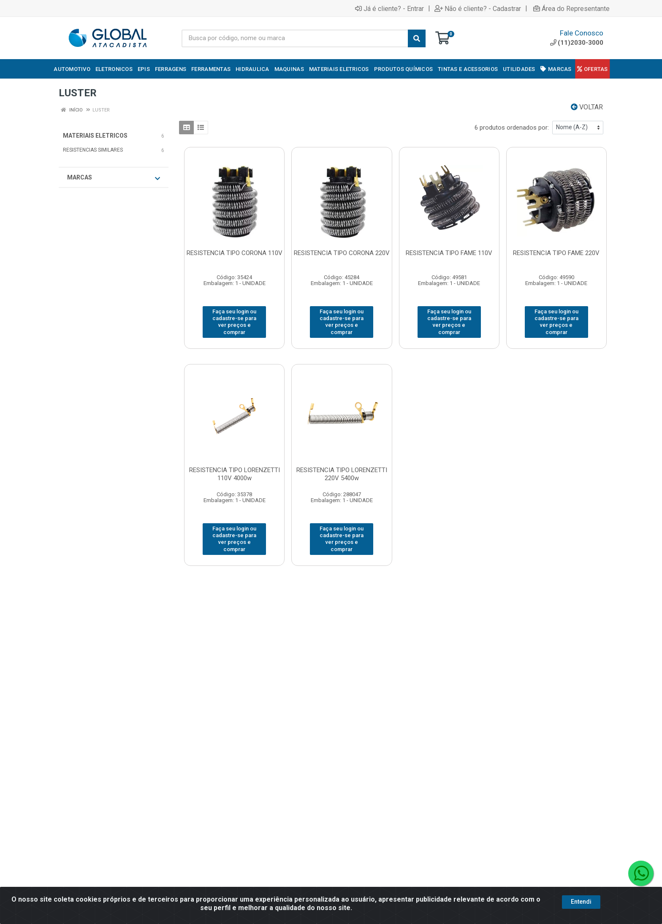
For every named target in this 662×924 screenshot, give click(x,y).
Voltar (587, 107)
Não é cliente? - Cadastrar (477, 8)
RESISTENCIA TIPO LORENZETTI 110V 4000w (234, 474)
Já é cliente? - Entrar (389, 8)
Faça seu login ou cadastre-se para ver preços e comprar (234, 321)
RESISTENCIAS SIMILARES (93, 150)
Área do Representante (571, 8)
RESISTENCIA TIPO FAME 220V (556, 253)
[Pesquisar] (417, 38)
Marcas (113, 178)
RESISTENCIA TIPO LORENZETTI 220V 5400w (341, 474)
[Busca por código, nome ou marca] (295, 38)
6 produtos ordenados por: (512, 127)
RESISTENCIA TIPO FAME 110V (449, 253)
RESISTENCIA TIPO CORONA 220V (342, 253)
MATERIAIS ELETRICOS (95, 135)
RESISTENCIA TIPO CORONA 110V (234, 253)
